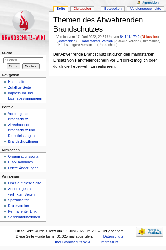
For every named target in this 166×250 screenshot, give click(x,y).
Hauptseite (16, 82)
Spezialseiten (18, 200)
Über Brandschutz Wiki (72, 242)
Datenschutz (113, 236)
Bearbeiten (113, 8)
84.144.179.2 (130, 37)
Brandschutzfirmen (23, 141)
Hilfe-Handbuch (20, 162)
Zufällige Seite (19, 87)
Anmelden (151, 2)
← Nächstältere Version (95, 41)
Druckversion (18, 206)
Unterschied (67, 41)
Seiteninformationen (24, 217)
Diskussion (149, 37)
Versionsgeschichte (145, 8)
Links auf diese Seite (24, 183)
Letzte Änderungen (23, 168)
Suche (7, 53)
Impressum (109, 242)
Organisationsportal (23, 156)
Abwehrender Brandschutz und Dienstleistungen (21, 130)
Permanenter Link (22, 211)
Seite (60, 8)
